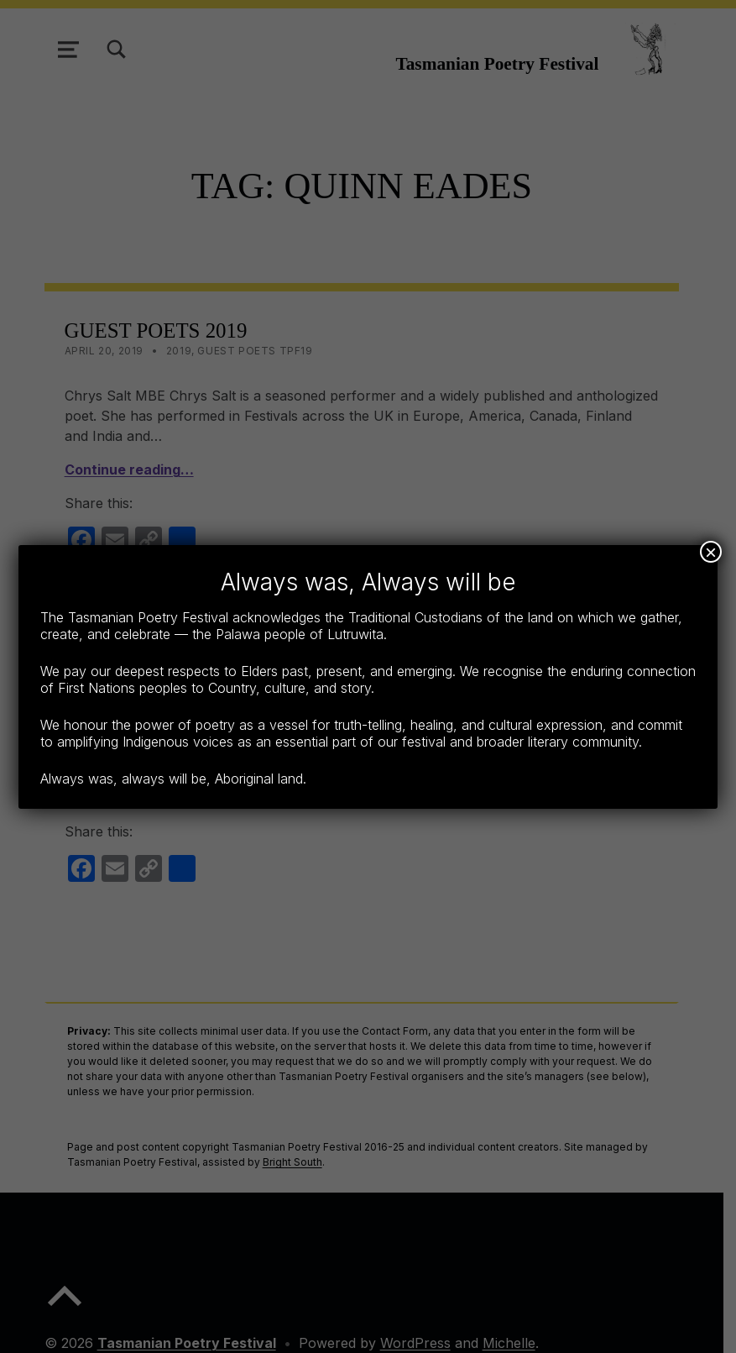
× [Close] (711, 552)
